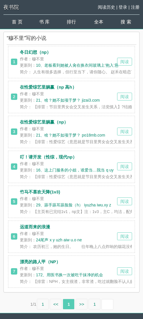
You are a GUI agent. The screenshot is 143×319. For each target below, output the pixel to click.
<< (55, 304)
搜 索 (126, 21)
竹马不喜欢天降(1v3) (40, 191)
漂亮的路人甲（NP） (40, 261)
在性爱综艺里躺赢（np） (44, 122)
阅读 (124, 61)
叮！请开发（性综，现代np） (48, 156)
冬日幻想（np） (35, 52)
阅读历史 (106, 7)
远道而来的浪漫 (35, 226)
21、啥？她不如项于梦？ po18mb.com (70, 135)
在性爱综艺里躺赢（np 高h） (48, 87)
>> (81, 304)
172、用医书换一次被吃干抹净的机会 (69, 275)
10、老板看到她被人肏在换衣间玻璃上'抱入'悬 (77, 65)
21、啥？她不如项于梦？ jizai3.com (68, 100)
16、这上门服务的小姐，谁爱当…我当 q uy (75, 170)
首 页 (17, 21)
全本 (98, 21)
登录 (123, 7)
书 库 (44, 21)
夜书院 (11, 7)
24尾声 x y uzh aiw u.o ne (59, 240)
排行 (71, 21)
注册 (135, 7)
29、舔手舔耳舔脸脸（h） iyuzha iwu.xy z (73, 205)
